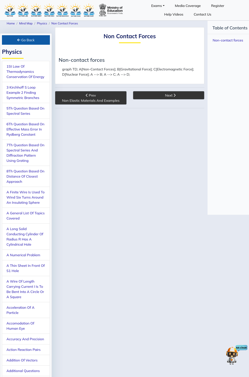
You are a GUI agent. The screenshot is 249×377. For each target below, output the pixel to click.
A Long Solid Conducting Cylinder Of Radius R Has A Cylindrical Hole (24, 237)
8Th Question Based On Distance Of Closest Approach (25, 176)
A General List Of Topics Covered (25, 215)
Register (217, 5)
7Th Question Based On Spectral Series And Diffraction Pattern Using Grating (25, 153)
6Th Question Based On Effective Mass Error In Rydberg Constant (25, 129)
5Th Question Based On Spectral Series (25, 111)
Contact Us (202, 14)
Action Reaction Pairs (23, 349)
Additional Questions (23, 371)
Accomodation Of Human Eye (20, 326)
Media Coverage (188, 5)
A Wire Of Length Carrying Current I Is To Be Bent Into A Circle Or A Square (25, 289)
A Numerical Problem (23, 255)
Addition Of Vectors (22, 360)
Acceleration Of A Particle (20, 310)
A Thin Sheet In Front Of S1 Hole (25, 268)
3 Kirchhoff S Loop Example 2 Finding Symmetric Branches (22, 92)
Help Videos (173, 14)
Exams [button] (156, 5)
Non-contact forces (228, 40)
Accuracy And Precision (25, 339)
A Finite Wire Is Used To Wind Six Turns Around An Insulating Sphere (25, 197)
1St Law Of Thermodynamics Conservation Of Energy (25, 71)
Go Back (26, 40)
